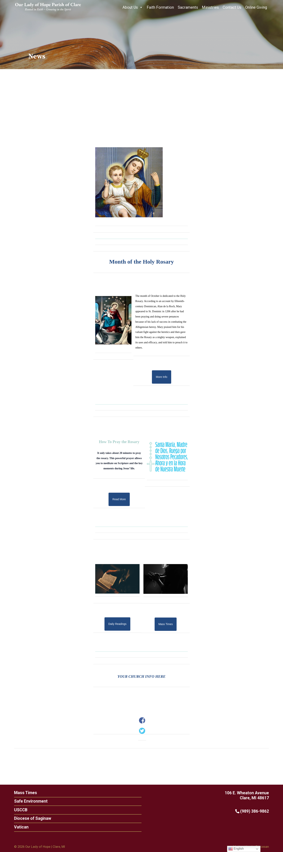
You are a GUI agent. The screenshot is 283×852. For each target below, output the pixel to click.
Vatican (20, 827)
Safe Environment (30, 801)
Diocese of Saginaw (31, 818)
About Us (132, 7)
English (236, 849)
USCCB (19, 810)
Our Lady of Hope (37, 847)
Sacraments (188, 7)
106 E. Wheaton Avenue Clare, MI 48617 (248, 795)
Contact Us (232, 7)
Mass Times (24, 792)
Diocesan (262, 847)
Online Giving (256, 7)
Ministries (210, 7)
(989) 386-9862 (253, 811)
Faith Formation (160, 7)
